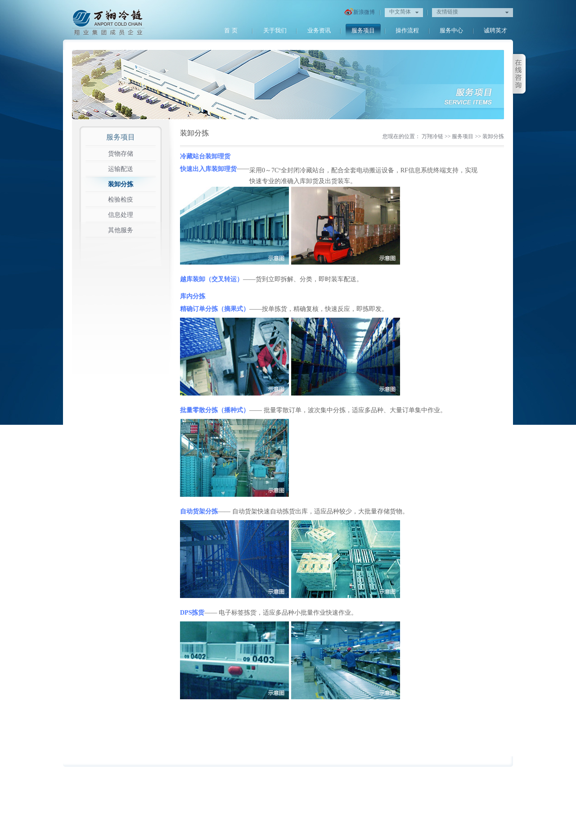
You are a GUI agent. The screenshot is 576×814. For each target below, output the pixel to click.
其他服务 (120, 230)
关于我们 (275, 30)
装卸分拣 (120, 184)
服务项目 (363, 30)
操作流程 (407, 30)
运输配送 (120, 169)
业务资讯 (319, 30)
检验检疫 (120, 199)
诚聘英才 (495, 30)
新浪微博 (359, 12)
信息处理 (120, 214)
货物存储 (120, 153)
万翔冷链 (432, 136)
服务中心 (451, 30)
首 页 (230, 30)
